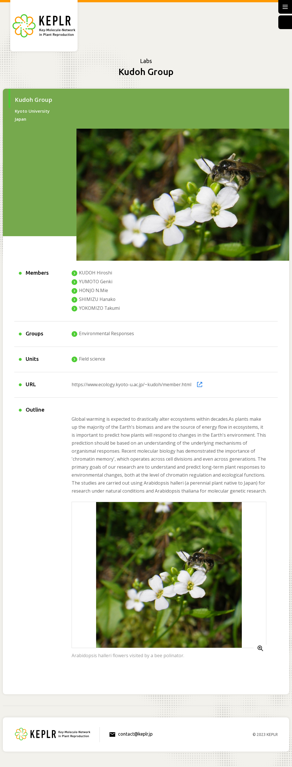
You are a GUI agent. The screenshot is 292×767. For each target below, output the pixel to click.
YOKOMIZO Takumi (100, 308)
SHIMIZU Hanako (97, 300)
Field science (92, 360)
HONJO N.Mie (93, 291)
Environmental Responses (107, 334)
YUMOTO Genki (96, 282)
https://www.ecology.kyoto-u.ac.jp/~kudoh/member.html (131, 385)
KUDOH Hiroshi (95, 273)
